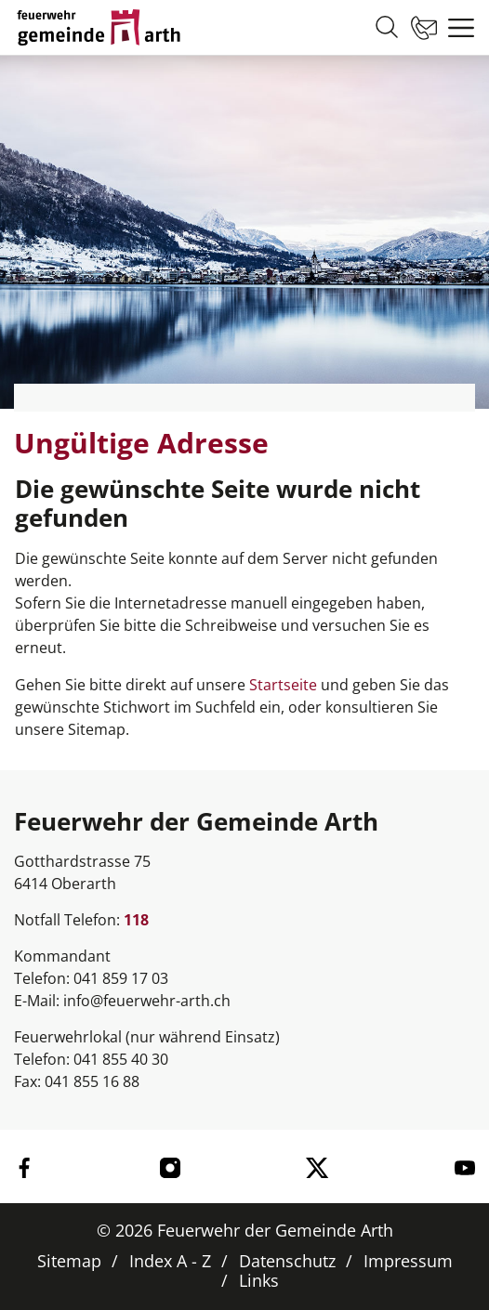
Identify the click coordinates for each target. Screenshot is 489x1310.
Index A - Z (170, 1261)
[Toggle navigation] (456, 28)
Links (259, 1280)
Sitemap (69, 1261)
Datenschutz (287, 1261)
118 (136, 920)
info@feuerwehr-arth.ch (147, 1000)
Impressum (408, 1261)
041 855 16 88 (92, 1081)
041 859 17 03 (120, 978)
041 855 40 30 (120, 1059)
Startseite (283, 685)
